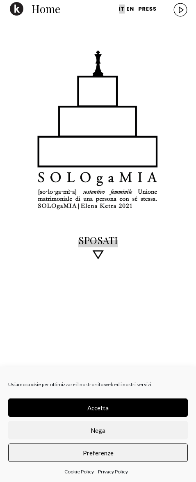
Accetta (98, 408)
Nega (98, 430)
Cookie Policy (79, 471)
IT (122, 9)
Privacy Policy (113, 471)
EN (130, 9)
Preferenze (98, 453)
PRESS (147, 9)
